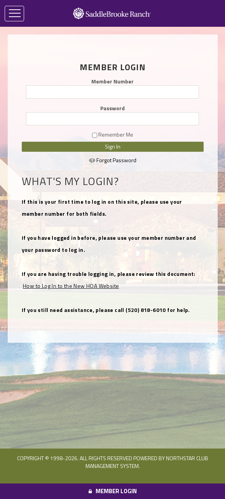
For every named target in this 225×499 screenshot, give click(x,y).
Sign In (112, 146)
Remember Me (112, 135)
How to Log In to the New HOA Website (71, 286)
